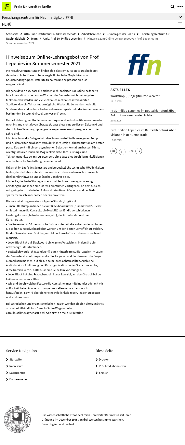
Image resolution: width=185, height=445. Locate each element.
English (103, 373)
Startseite (12, 34)
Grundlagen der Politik (121, 34)
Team (34, 38)
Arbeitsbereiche (91, 34)
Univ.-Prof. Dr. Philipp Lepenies (62, 38)
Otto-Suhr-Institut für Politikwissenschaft (50, 34)
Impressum (16, 366)
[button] (113, 151)
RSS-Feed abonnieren (112, 366)
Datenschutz (17, 373)
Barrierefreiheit (18, 379)
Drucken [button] (104, 359)
